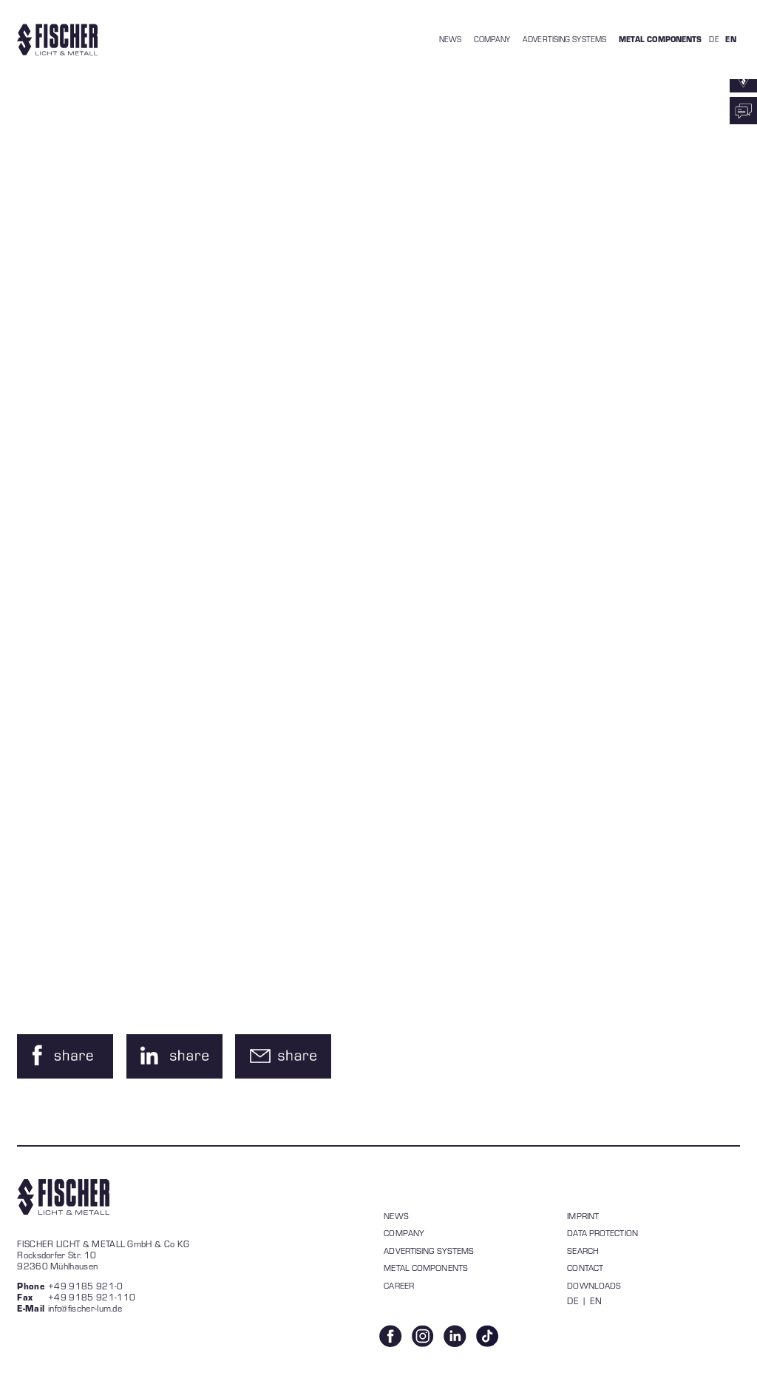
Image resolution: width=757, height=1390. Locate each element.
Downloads (594, 1285)
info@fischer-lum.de (85, 1308)
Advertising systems (429, 1250)
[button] (65, 1056)
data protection (602, 1232)
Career (399, 1285)
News (396, 1215)
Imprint (583, 1215)
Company (404, 1232)
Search (583, 1250)
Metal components (426, 1267)
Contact (585, 1267)
